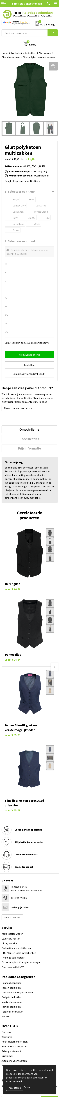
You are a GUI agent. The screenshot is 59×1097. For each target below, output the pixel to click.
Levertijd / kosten (11, 938)
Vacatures (7, 1036)
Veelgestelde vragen (12, 933)
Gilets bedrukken (11, 57)
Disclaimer (7, 1055)
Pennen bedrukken (11, 982)
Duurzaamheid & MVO (13, 967)
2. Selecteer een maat (20, 241)
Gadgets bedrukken (12, 997)
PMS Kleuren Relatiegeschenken (19, 952)
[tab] (29, 429)
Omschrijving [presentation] (29, 429)
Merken (5, 1016)
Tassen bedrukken (11, 987)
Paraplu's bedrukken (12, 1011)
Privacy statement (11, 1051)
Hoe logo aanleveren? (13, 957)
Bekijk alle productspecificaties (22, 181)
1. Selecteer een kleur (20, 191)
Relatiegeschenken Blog (15, 1041)
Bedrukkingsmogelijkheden (16, 948)
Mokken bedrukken (12, 1002)
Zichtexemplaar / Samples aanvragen (21, 962)
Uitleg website (9, 943)
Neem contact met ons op (18, 408)
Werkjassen (45, 52)
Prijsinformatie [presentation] (29, 448)
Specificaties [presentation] (29, 439)
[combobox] (25, 32)
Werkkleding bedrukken (23, 52)
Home (5, 52)
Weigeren (27, 1087)
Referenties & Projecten (14, 1046)
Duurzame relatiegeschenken (17, 992)
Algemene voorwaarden (14, 1060)
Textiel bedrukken (11, 1006)
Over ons (6, 1032)
